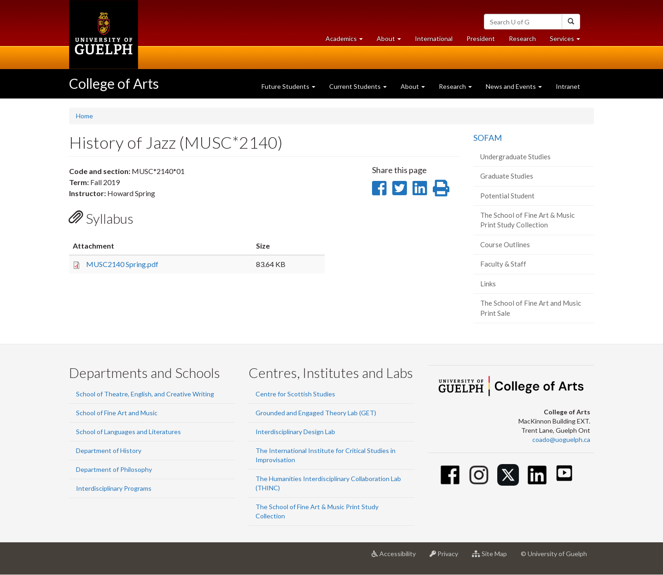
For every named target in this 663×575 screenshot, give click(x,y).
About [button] (392, 41)
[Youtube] (564, 473)
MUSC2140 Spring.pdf (122, 264)
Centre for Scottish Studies (295, 394)
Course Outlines (505, 244)
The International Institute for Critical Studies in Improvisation (325, 455)
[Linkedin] (537, 475)
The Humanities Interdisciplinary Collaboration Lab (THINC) (328, 483)
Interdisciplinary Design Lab (295, 432)
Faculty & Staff (503, 264)
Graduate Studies (506, 176)
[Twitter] (508, 475)
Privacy (447, 557)
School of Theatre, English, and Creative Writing (145, 394)
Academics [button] (348, 41)
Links (488, 283)
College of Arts (114, 83)
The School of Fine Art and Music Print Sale (530, 308)
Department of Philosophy (114, 469)
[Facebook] (450, 475)
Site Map (493, 557)
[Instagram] (479, 475)
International (434, 38)
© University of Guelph (554, 554)
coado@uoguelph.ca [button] (561, 439)
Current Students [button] (358, 86)
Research (526, 41)
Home (84, 116)
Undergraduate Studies (515, 156)
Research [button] (455, 86)
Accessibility (397, 557)
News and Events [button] (514, 86)
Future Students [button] (288, 86)
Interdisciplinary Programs (113, 488)
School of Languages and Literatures (128, 432)
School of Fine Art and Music (116, 413)
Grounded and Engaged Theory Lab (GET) (316, 413)
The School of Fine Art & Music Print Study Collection (527, 220)
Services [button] (568, 41)
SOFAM (487, 138)
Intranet (568, 86)
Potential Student (507, 196)
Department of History (108, 450)
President (480, 38)
